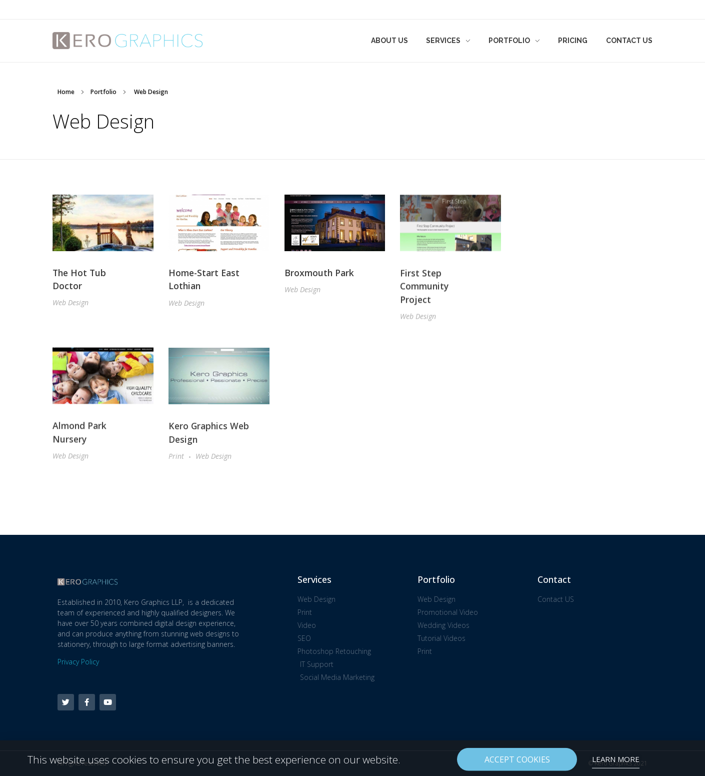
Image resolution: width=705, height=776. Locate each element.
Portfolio (103, 92)
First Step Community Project (424, 288)
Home (66, 92)
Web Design (70, 303)
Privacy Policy (78, 661)
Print (176, 460)
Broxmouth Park (319, 274)
